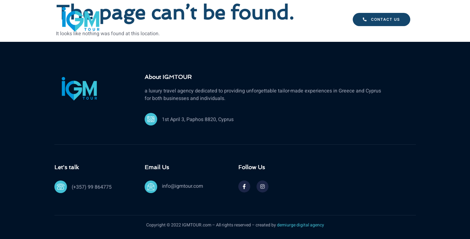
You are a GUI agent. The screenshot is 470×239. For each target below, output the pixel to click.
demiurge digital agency (300, 225)
